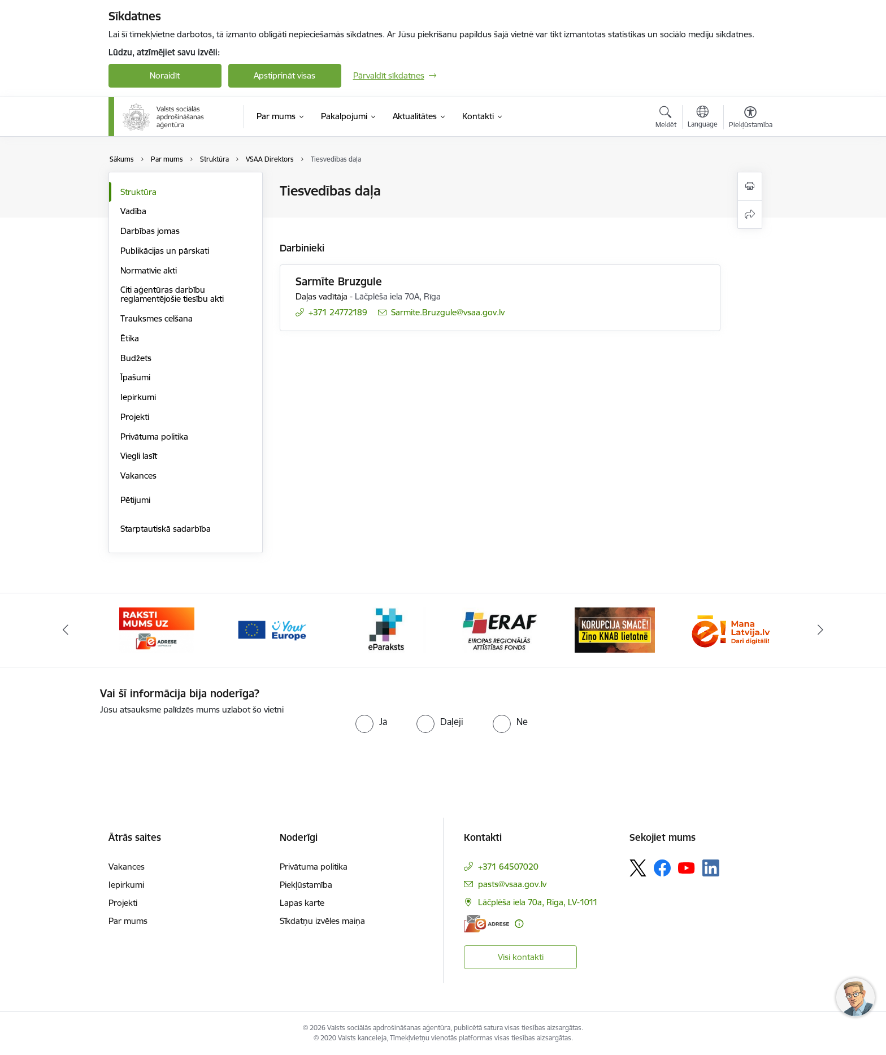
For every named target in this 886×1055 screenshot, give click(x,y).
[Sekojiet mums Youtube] (686, 867)
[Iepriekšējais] (65, 630)
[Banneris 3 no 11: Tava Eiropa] (271, 629)
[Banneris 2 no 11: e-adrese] (156, 629)
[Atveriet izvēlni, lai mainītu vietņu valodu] (702, 118)
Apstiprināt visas (284, 75)
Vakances (138, 475)
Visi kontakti (521, 957)
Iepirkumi (138, 397)
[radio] (371, 721)
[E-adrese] (486, 923)
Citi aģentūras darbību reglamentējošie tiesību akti (172, 294)
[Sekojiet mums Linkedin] (710, 867)
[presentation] (194, 739)
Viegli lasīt (138, 455)
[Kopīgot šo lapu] (750, 214)
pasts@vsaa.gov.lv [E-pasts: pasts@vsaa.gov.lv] (512, 884)
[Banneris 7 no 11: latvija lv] (729, 629)
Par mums (127, 920)
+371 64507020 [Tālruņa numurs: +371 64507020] (508, 866)
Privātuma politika (154, 436)
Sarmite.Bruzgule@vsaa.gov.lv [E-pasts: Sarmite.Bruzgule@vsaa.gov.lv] (448, 312)
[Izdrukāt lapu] (750, 186)
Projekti (134, 416)
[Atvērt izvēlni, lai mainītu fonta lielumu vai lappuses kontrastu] (750, 118)
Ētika (129, 338)
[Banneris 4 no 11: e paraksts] (385, 629)
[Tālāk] (821, 630)
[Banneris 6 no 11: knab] (615, 629)
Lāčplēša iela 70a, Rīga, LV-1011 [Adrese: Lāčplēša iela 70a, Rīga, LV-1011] (538, 902)
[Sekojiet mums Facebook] (662, 867)
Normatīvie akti (148, 270)
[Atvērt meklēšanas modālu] (666, 118)
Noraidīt (165, 75)
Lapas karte (302, 902)
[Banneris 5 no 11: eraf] (500, 629)
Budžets (135, 358)
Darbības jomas (150, 230)
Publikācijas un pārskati (164, 250)
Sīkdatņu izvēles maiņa (322, 920)
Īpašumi (135, 377)
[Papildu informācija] (519, 923)
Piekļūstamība (306, 884)
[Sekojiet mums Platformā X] (637, 867)
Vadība (133, 211)
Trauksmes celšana (156, 318)
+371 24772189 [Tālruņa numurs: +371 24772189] (338, 312)
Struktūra (138, 191)
